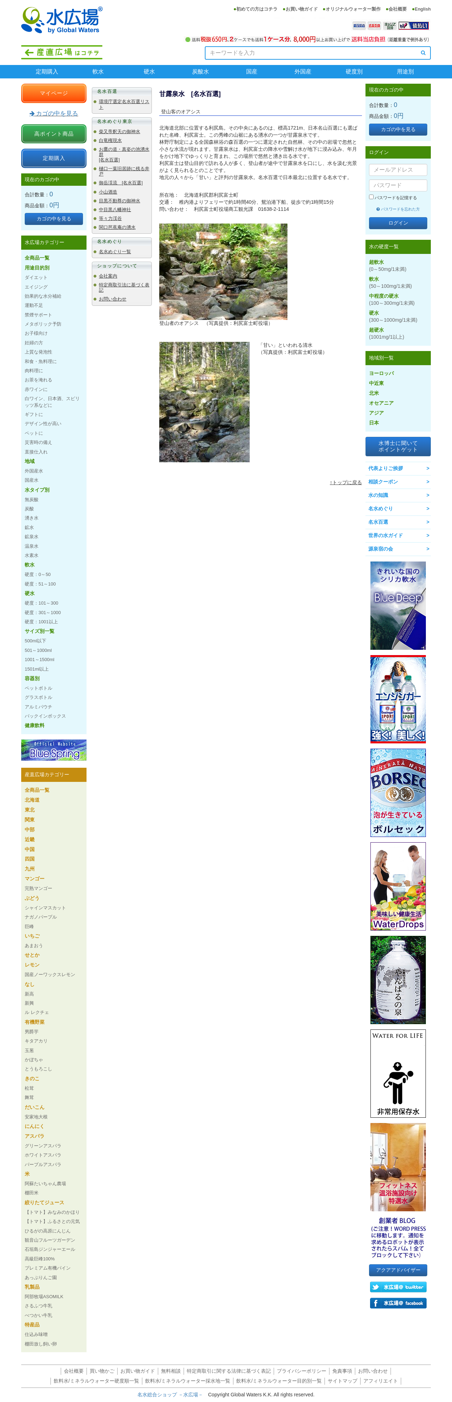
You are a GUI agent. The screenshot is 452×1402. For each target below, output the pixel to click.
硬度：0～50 (37, 574)
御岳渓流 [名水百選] (121, 182)
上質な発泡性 (38, 352)
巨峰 (29, 926)
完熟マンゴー (38, 888)
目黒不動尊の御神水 (119, 200)
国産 (251, 72)
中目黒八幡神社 (115, 209)
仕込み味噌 (36, 1334)
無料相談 (171, 1371)
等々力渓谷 (110, 218)
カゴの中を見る (54, 113)
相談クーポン (383, 482)
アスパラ (34, 1136)
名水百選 (378, 522)
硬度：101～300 (41, 603)
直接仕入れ (36, 452)
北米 (374, 393)
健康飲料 (34, 725)
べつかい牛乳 (38, 1315)
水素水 (31, 555)
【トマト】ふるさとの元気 (52, 1221)
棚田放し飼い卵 (41, 1344)
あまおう (34, 945)
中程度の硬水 (392, 299)
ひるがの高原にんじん (48, 1231)
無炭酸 (31, 499)
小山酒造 (108, 192)
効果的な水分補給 (43, 296)
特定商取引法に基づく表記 (124, 288)
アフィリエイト (380, 1381)
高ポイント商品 (54, 134)
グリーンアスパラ (43, 1145)
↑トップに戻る (346, 482)
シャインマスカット (45, 907)
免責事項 (342, 1371)
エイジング (36, 287)
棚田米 (31, 1192)
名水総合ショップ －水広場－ (172, 1394)
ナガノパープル (41, 917)
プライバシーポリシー (301, 1371)
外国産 (303, 72)
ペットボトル (38, 688)
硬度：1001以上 (41, 621)
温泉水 (31, 546)
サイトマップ (342, 1381)
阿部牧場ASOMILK (44, 1296)
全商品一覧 (37, 258)
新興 (29, 1003)
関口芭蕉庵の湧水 (117, 227)
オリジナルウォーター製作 (353, 9)
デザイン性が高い (43, 423)
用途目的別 (37, 268)
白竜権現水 (110, 140)
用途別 (405, 72)
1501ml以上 (37, 669)
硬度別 (354, 72)
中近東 (376, 383)
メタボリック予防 (43, 324)
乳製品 (32, 1287)
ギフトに (34, 414)
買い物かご (102, 1371)
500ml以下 (35, 640)
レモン (32, 965)
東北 (30, 810)
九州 (30, 869)
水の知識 (378, 495)
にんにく (34, 1126)
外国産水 (34, 471)
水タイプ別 (37, 490)
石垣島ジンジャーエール (50, 1249)
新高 (29, 994)
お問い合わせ (112, 299)
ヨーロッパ (381, 373)
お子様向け (36, 333)
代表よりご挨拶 (385, 468)
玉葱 (29, 1050)
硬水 (149, 72)
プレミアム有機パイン (48, 1268)
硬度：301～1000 (43, 612)
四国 (30, 859)
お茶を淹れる (38, 379)
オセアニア (381, 403)
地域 (30, 461)
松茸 (29, 1088)
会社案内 (108, 276)
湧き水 (31, 518)
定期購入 (47, 72)
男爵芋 (31, 1031)
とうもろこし (38, 1068)
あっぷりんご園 (41, 1277)
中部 (30, 829)
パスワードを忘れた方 (398, 209)
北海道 (32, 800)
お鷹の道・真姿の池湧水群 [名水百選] (124, 154)
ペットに (34, 433)
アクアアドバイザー (398, 1270)
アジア (376, 413)
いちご (32, 936)
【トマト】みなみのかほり (52, 1212)
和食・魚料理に (41, 361)
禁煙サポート (38, 314)
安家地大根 (36, 1116)
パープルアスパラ (43, 1164)
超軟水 (387, 265)
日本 (374, 423)
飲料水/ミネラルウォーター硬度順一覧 (96, 1381)
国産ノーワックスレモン (50, 974)
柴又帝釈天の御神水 (119, 131)
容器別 (32, 678)
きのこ (32, 1078)
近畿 (30, 839)
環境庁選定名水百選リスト (124, 104)
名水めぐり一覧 (115, 251)
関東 (30, 819)
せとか (32, 955)
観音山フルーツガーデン (50, 1240)
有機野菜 (34, 1022)
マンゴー (34, 878)
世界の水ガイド (385, 535)
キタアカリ (36, 1041)
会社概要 (397, 9)
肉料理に (34, 370)
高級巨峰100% (40, 1258)
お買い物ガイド (302, 9)
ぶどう (32, 898)
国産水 (31, 480)
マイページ (54, 93)
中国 (30, 849)
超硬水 (386, 333)
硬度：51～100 (40, 584)
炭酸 (29, 508)
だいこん (34, 1107)
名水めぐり (380, 508)
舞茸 (29, 1097)
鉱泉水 (31, 536)
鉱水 (29, 527)
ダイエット (36, 277)
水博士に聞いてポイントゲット (398, 446)
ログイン (398, 223)
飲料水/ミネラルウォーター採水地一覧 (188, 1381)
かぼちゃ (34, 1059)
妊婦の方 (34, 342)
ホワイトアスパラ (43, 1155)
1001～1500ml (39, 659)
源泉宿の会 (380, 549)
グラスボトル (38, 697)
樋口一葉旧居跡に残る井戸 (124, 171)
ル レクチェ (37, 1012)
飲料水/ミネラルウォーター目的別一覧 (279, 1381)
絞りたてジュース (44, 1202)
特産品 (32, 1324)
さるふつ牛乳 (38, 1305)
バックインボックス (45, 716)
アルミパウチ (38, 706)
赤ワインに (36, 389)
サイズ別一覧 (39, 631)
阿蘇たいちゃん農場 (45, 1183)
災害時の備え (38, 442)
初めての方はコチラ (257, 9)
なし (30, 984)
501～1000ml (38, 650)
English (423, 9)
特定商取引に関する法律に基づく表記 (229, 1371)
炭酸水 (200, 72)
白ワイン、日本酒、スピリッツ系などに (52, 402)
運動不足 (34, 305)
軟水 (98, 72)
